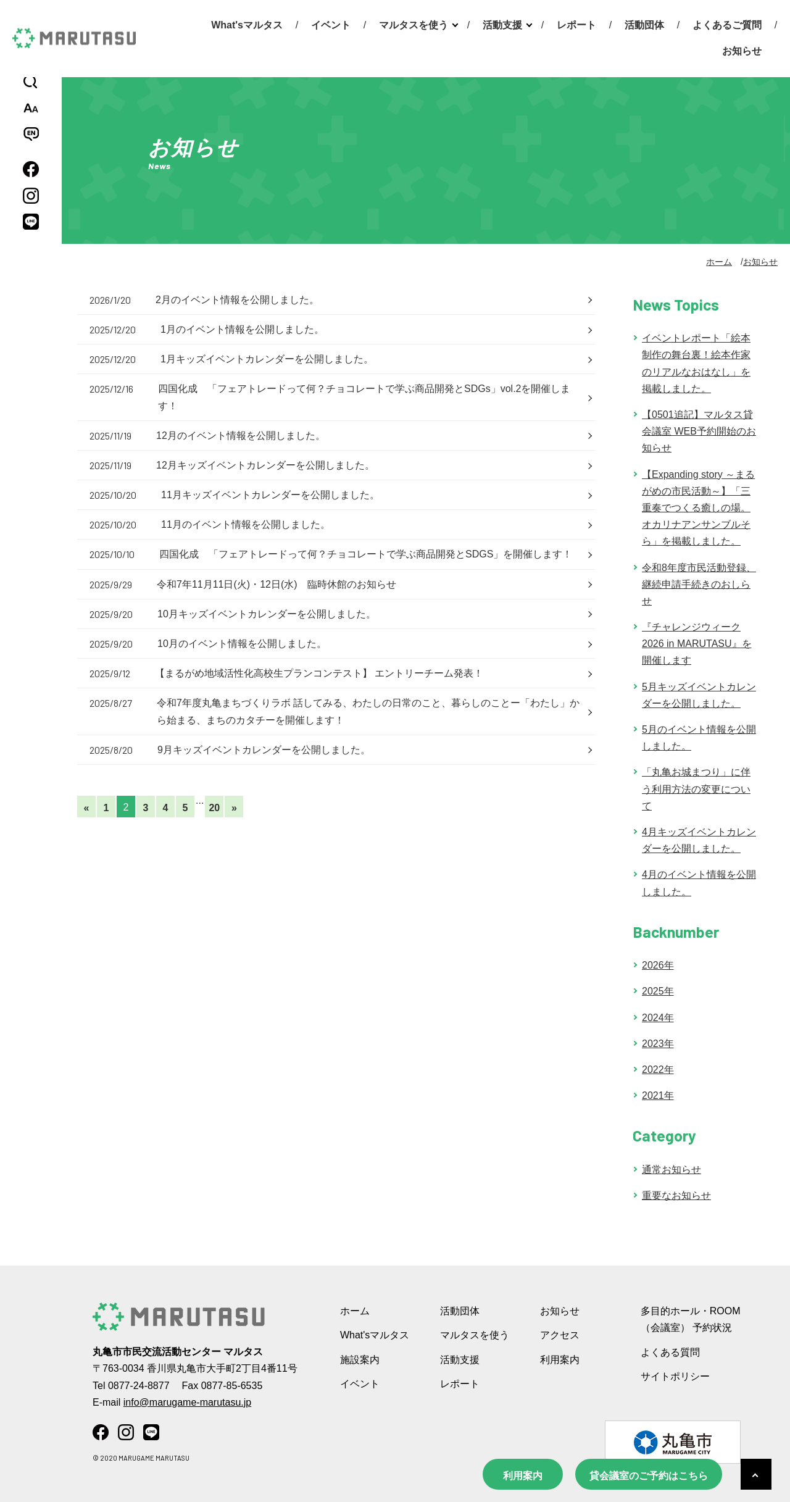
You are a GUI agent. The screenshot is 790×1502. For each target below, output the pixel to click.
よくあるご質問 (727, 25)
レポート (576, 25)
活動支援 (502, 25)
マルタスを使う (413, 25)
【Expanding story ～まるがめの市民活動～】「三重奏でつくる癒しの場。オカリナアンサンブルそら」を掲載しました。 (698, 508)
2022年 (658, 1069)
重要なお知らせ (676, 1195)
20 (214, 808)
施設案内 (360, 1359)
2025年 (658, 991)
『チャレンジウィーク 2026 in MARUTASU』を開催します (697, 643)
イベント (331, 25)
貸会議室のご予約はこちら (648, 1476)
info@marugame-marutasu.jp (187, 1402)
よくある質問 (670, 1352)
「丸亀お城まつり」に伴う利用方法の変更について (696, 789)
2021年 (658, 1095)
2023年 (658, 1043)
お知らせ (742, 51)
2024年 (658, 1017)
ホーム (719, 262)
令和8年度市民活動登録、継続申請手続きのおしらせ (699, 584)
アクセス (560, 1335)
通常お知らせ (671, 1169)
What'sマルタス (247, 25)
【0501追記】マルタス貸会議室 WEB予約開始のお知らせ (699, 431)
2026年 (658, 965)
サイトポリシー (675, 1376)
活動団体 (644, 25)
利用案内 (523, 1476)
